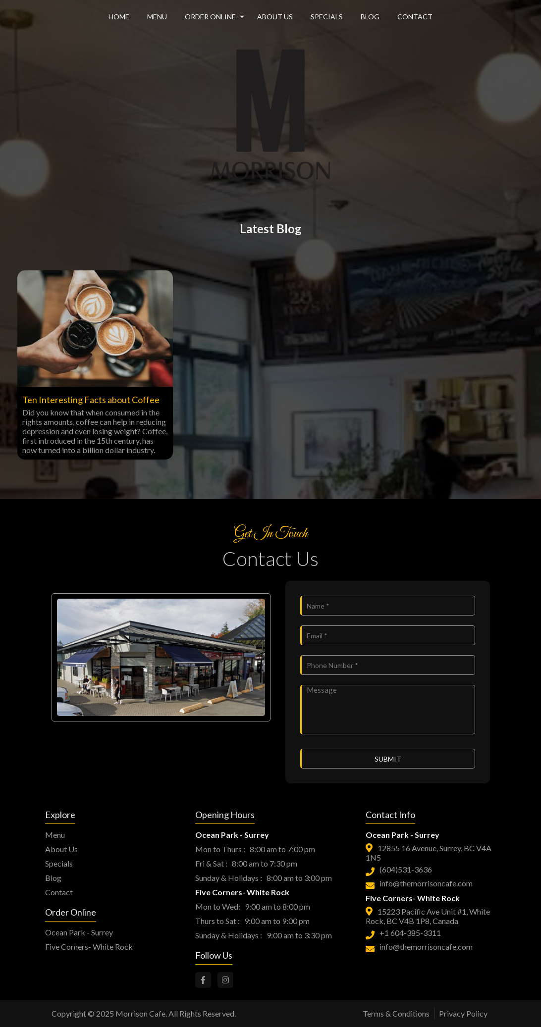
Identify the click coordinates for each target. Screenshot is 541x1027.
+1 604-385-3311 (410, 932)
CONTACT (415, 16)
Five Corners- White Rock (89, 946)
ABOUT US (275, 16)
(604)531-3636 (405, 869)
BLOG (370, 16)
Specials (59, 863)
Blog (53, 877)
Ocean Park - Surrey (79, 932)
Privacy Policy (463, 1013)
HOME (118, 16)
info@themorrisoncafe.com (426, 883)
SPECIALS (327, 16)
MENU (157, 16)
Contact (59, 892)
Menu (55, 834)
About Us (61, 849)
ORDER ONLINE (210, 16)
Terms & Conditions (396, 1013)
